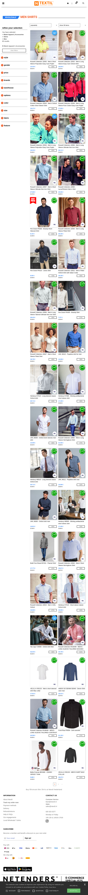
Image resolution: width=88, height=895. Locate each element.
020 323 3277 (51, 812)
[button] (68, 3)
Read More (52, 887)
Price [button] (6, 73)
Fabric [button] (6, 118)
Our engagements (9, 817)
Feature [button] (7, 126)
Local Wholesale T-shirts (12, 820)
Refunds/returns (9, 811)
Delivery (6, 808)
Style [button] (6, 58)
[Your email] (13, 838)
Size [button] (5, 110)
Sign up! (28, 838)
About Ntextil (7, 799)
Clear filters (14, 50)
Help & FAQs (8, 814)
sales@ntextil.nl (51, 806)
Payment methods (9, 805)
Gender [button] (7, 65)
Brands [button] (7, 80)
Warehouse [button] (9, 88)
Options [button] (7, 95)
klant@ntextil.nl (51, 802)
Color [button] (6, 103)
